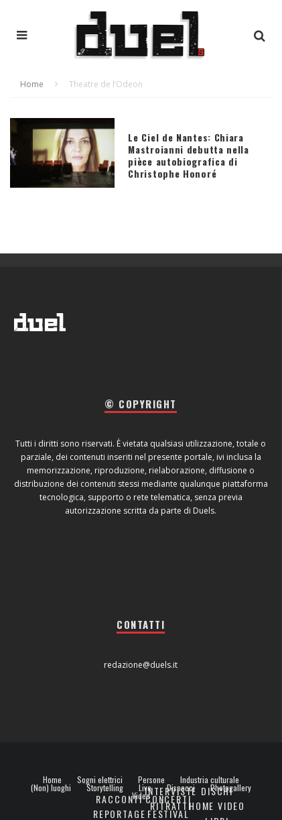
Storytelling (104, 788)
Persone (151, 780)
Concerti (168, 799)
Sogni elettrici (100, 780)
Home (52, 780)
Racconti (119, 799)
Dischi (217, 791)
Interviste (171, 791)
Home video (217, 806)
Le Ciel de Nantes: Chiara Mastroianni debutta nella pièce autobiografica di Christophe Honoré (188, 155)
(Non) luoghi (51, 788)
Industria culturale (209, 780)
